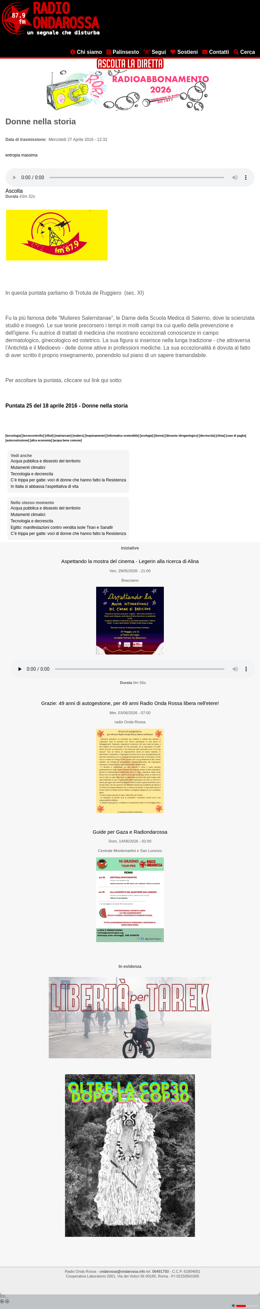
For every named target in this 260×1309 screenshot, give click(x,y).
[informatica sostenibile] (123, 435)
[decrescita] (207, 435)
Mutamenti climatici (28, 467)
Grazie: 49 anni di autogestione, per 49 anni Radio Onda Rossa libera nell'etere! (130, 703)
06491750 (160, 1271)
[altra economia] (41, 440)
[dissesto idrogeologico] (182, 435)
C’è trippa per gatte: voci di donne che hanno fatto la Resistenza (68, 480)
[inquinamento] (96, 435)
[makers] (78, 435)
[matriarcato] (64, 435)
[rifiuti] (50, 435)
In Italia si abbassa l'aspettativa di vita (45, 486)
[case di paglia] (236, 435)
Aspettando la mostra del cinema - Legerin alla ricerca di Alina (130, 561)
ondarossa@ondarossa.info (122, 1271)
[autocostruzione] (17, 440)
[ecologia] (147, 435)
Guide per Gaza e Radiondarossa (130, 832)
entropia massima (21, 155)
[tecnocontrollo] (33, 435)
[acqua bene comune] (67, 440)
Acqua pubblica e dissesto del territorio (46, 461)
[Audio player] (130, 177)
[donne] (159, 435)
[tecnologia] (13, 435)
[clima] (220, 435)
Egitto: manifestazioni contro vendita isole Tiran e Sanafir (62, 527)
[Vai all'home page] (51, 34)
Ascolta (14, 191)
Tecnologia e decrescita (32, 474)
